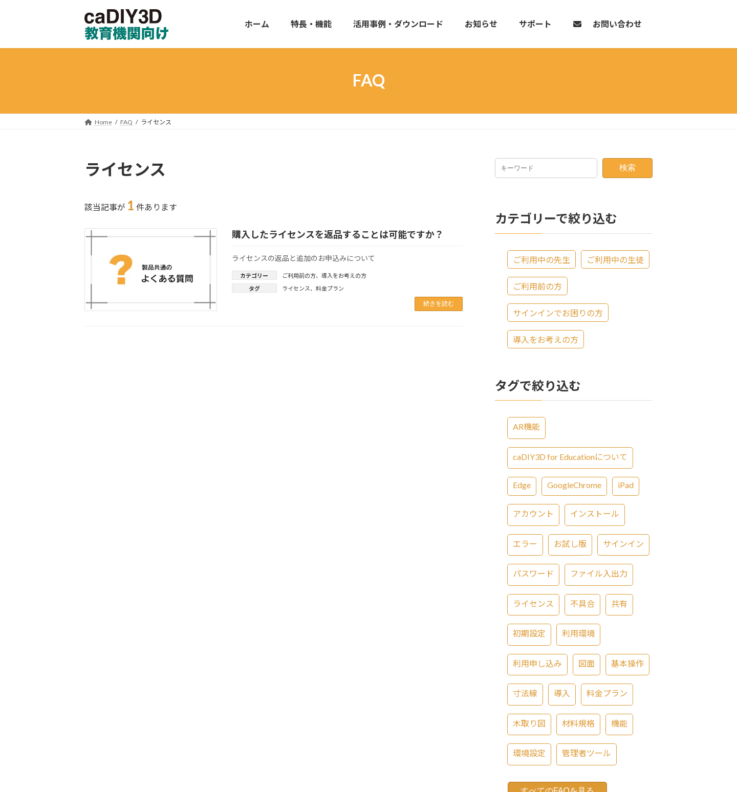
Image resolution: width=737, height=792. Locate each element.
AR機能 (526, 426)
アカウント (533, 513)
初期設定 (529, 633)
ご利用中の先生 (541, 259)
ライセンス (296, 288)
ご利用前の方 (299, 275)
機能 (619, 723)
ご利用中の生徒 (615, 259)
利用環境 (578, 633)
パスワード (533, 573)
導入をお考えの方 (343, 275)
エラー (525, 543)
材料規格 (578, 723)
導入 (562, 693)
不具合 (582, 603)
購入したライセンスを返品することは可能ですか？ (338, 234)
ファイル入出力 (598, 573)
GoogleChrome (574, 485)
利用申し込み (537, 663)
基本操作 (627, 663)
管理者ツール (586, 753)
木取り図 (529, 723)
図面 (586, 663)
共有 (619, 603)
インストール (594, 513)
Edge (522, 485)
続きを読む (438, 303)
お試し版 (570, 543)
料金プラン (330, 288)
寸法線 (525, 693)
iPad (626, 485)
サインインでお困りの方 (558, 312)
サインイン (623, 543)
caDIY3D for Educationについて (570, 456)
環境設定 (529, 753)
